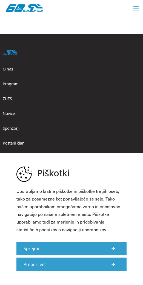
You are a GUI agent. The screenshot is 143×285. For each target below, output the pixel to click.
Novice (9, 113)
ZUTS (7, 98)
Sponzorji (11, 128)
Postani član (13, 143)
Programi (11, 83)
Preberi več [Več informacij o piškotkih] (35, 264)
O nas (8, 69)
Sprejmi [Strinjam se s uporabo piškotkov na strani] (31, 249)
